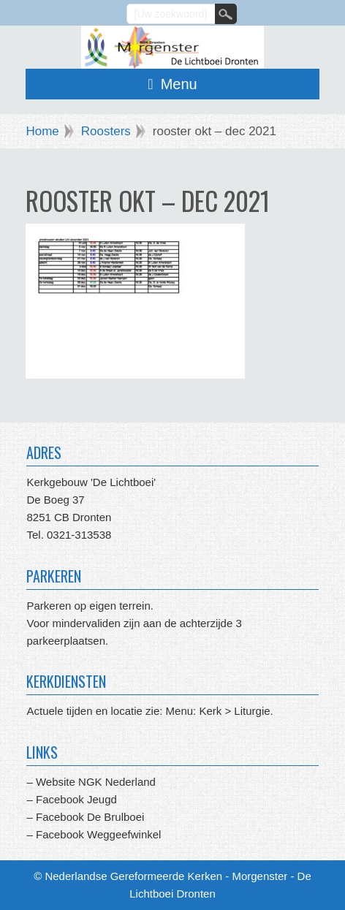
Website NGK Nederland (96, 782)
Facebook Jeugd (76, 799)
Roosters (106, 131)
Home (42, 131)
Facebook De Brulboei (90, 817)
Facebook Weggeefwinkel (97, 834)
